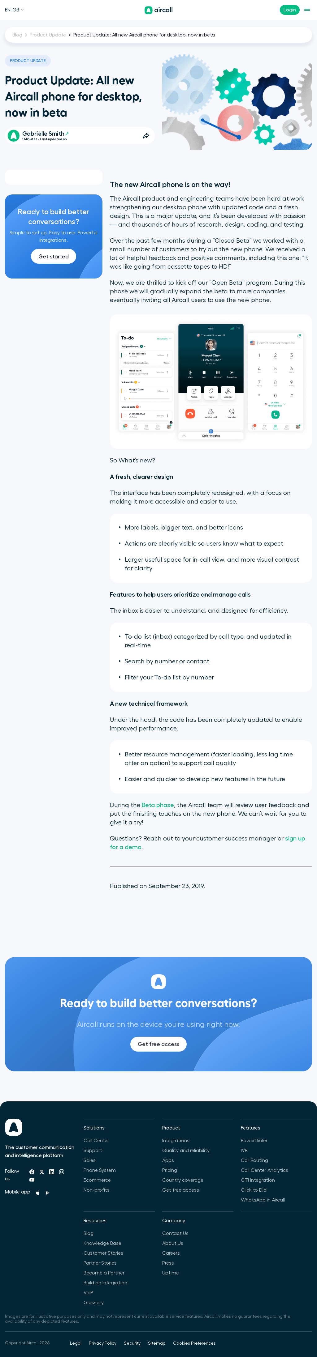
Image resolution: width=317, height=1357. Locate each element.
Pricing (169, 1170)
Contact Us (175, 1233)
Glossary (94, 1302)
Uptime (170, 1272)
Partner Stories (100, 1263)
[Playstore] (47, 1192)
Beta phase (158, 805)
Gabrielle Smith (45, 134)
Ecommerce (97, 1180)
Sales (90, 1160)
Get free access (158, 1054)
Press (168, 1263)
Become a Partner (104, 1272)
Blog (17, 34)
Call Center (96, 1140)
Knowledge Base (102, 1243)
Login (290, 9)
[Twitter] (41, 1171)
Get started (53, 256)
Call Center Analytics (264, 1170)
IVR (244, 1150)
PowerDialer (254, 1140)
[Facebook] (31, 1171)
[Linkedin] (51, 1171)
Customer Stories (103, 1253)
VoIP (88, 1292)
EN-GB (14, 9)
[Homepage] (158, 10)
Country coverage (182, 1180)
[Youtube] (31, 1179)
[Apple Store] (37, 1192)
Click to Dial (254, 1190)
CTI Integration (258, 1180)
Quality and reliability (186, 1150)
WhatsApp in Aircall (263, 1199)
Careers (171, 1253)
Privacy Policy (102, 1343)
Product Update (48, 34)
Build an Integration (105, 1282)
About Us (172, 1243)
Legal (75, 1343)
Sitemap (157, 1343)
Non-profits (97, 1190)
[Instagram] (61, 1171)
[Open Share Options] (146, 135)
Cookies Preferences (194, 1343)
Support (93, 1150)
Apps (168, 1160)
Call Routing (254, 1160)
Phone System (100, 1170)
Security (132, 1343)
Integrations (175, 1140)
